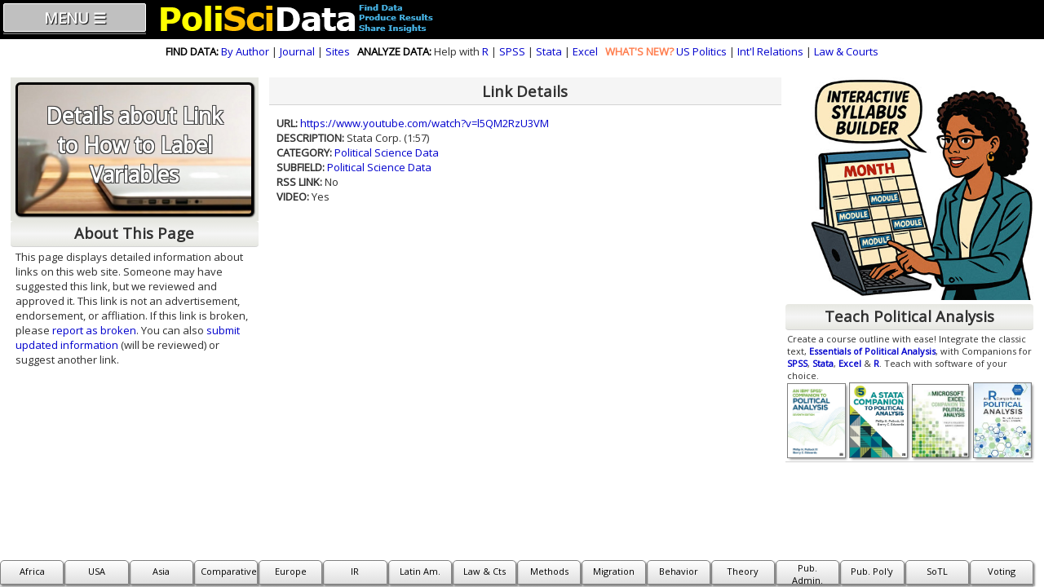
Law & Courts (846, 51)
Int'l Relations (770, 51)
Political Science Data (386, 152)
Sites (337, 51)
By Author (245, 51)
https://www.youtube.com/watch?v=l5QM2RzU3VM (424, 123)
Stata (549, 51)
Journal (297, 51)
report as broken (94, 330)
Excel (585, 51)
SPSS (512, 51)
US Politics (701, 51)
